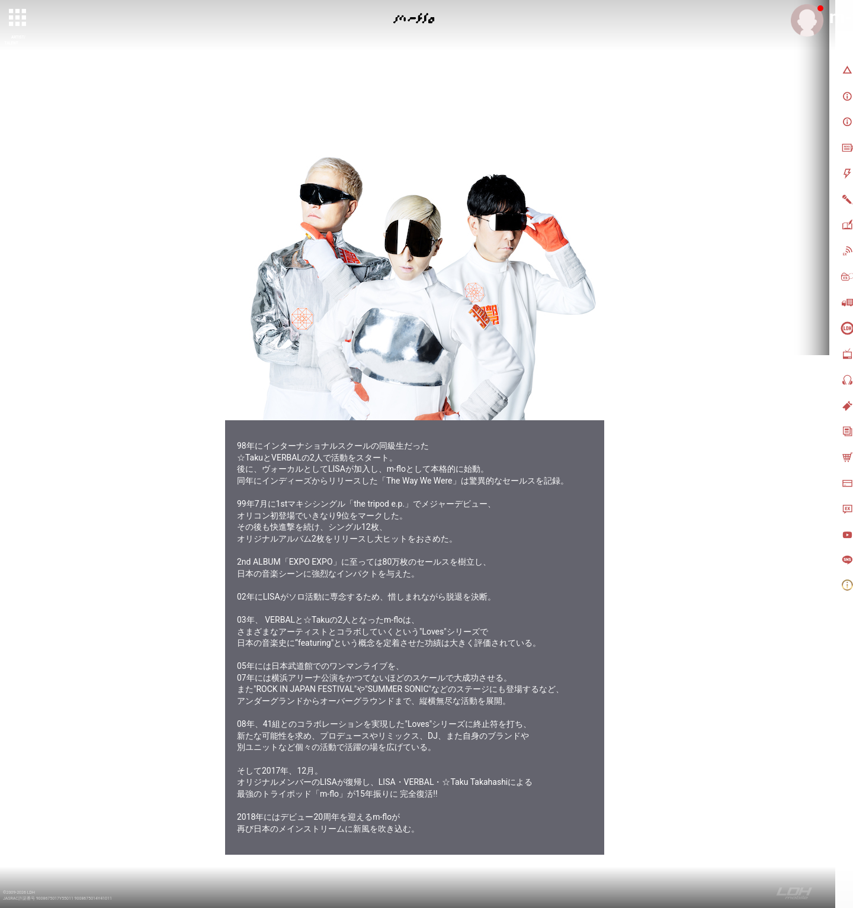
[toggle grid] (18, 18)
